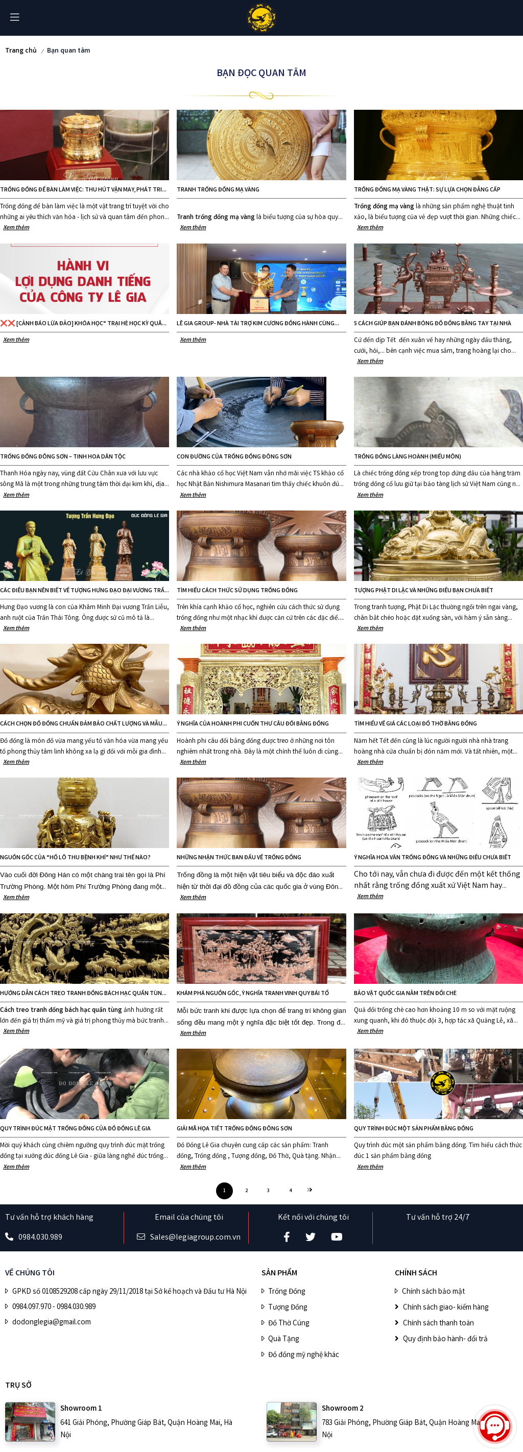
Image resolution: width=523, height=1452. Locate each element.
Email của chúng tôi (189, 1218)
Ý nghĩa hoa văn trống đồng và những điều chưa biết (432, 858)
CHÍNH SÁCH (416, 1273)
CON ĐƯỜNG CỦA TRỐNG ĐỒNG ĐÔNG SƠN (234, 457)
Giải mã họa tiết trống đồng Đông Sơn (234, 1129)
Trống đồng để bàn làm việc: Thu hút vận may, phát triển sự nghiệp (84, 190)
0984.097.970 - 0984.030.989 (54, 1307)
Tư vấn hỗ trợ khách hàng (49, 1218)
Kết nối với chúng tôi (313, 1218)
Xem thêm (16, 228)
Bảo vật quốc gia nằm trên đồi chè (405, 993)
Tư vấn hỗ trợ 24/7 (437, 1218)
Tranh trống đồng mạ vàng (218, 190)
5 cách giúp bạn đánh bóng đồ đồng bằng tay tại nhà (432, 324)
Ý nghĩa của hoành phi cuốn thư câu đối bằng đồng (253, 724)
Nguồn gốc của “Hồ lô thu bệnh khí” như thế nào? (75, 858)
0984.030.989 (40, 1238)
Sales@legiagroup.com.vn (195, 1238)
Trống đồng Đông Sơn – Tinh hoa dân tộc (63, 457)
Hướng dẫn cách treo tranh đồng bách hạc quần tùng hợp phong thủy (83, 994)
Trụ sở (18, 1386)
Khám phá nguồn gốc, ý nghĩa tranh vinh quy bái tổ (253, 993)
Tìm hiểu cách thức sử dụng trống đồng (237, 591)
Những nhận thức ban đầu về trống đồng (239, 858)
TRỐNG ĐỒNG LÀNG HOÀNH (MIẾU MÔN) (407, 457)
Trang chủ (21, 51)
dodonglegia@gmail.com (51, 1322)
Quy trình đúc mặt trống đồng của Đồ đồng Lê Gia (75, 1129)
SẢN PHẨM (279, 1273)
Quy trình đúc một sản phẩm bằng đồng (413, 1129)
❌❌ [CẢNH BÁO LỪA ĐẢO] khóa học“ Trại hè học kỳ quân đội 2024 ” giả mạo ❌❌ (83, 324)
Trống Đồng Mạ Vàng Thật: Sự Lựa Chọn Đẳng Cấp (427, 190)
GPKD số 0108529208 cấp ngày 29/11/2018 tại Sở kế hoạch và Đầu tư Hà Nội (129, 1292)
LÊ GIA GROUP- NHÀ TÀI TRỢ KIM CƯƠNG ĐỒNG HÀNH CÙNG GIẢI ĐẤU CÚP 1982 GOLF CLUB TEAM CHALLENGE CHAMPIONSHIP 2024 (256, 324)
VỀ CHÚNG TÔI (30, 1273)
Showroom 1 (81, 1409)
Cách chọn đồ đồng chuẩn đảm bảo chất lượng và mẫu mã (81, 724)
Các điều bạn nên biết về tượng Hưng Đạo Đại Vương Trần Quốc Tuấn (84, 591)
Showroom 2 (343, 1409)
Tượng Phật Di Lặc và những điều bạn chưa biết (423, 591)
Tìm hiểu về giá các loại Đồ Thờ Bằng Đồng (415, 724)
